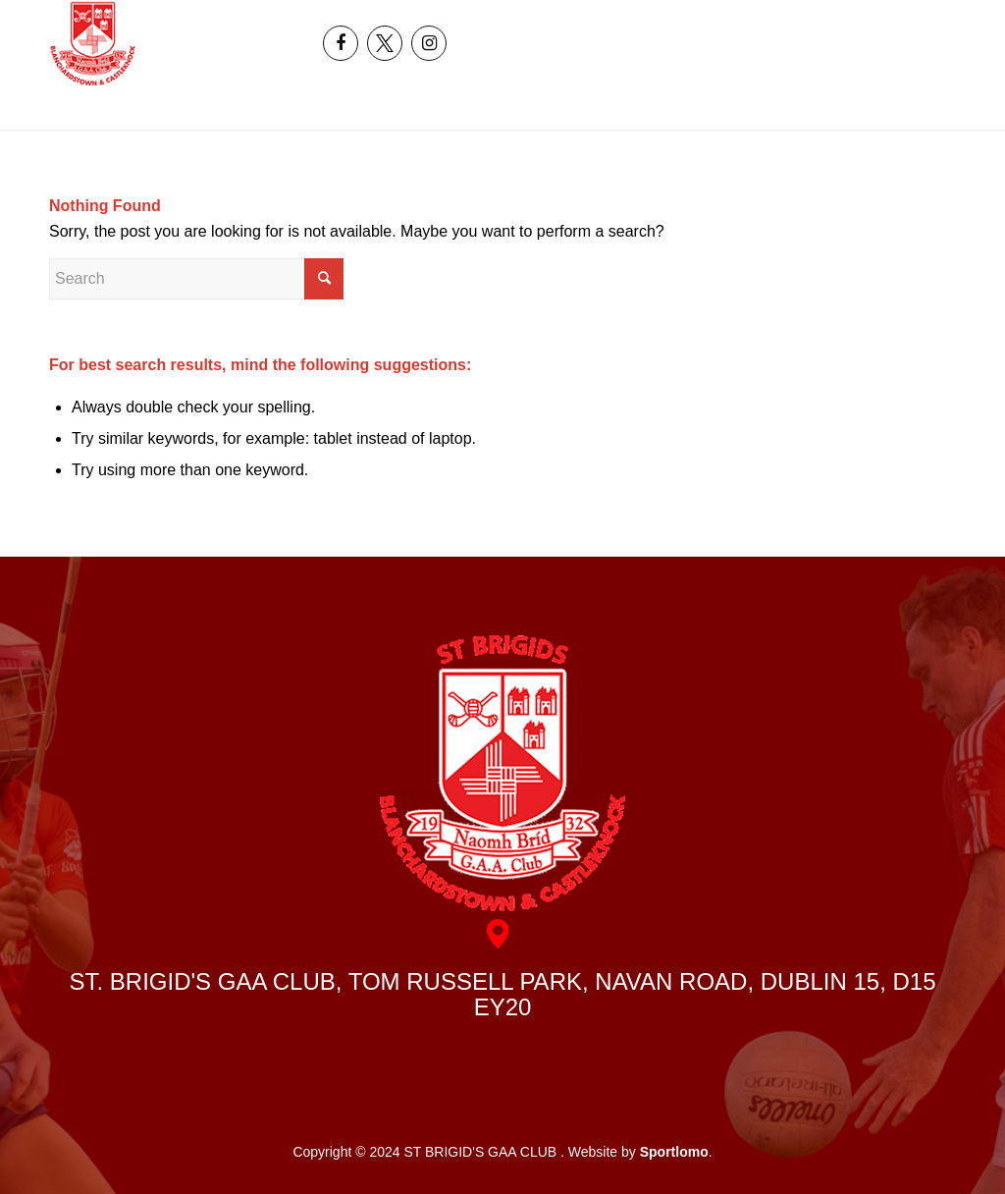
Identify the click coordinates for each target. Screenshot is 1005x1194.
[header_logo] (92, 43)
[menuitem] (879, 21)
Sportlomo (674, 1152)
